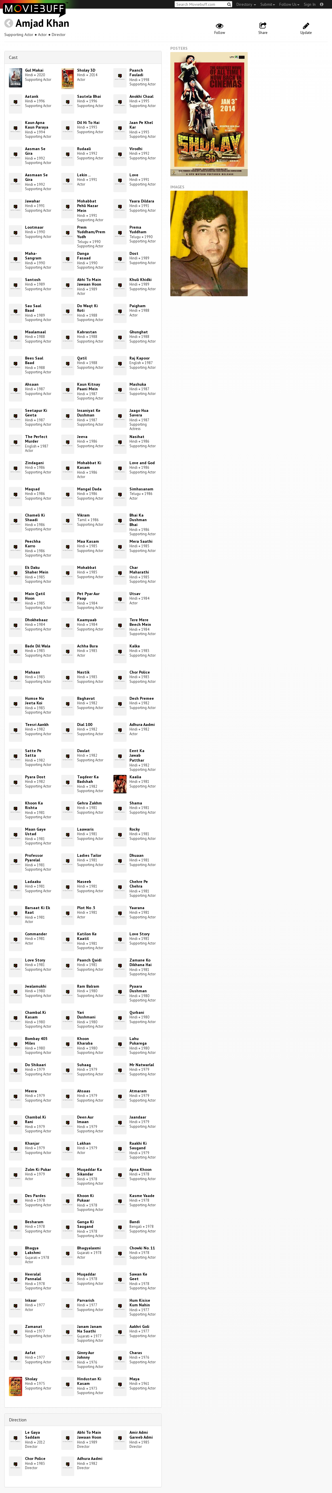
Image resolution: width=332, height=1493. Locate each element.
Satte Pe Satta (33, 753)
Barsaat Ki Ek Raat (37, 910)
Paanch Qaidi (89, 960)
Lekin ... (84, 174)
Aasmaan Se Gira (36, 177)
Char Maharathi (139, 570)
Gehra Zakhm (89, 803)
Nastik (83, 672)
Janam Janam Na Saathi (89, 1329)
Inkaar (31, 1300)
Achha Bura (87, 646)
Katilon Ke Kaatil (87, 936)
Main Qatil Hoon (35, 596)
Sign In (310, 4)
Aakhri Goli (139, 1326)
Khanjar (32, 1143)
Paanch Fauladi (136, 73)
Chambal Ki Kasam (35, 1015)
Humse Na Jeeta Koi (34, 701)
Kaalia (135, 776)
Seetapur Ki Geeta (36, 413)
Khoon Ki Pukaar (85, 1198)
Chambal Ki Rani (35, 1120)
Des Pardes (35, 1195)
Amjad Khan (42, 23)
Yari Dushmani (86, 1015)
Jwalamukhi (35, 986)
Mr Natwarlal (141, 1064)
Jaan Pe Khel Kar (141, 125)
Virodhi (135, 148)
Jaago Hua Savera (138, 413)
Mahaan (32, 672)
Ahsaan (32, 384)
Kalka (134, 646)
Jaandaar (137, 1117)
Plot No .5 (86, 907)
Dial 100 (84, 724)
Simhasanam (141, 489)
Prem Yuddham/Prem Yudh (91, 232)
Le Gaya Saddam (32, 1435)
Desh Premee (141, 698)
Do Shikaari (35, 1064)
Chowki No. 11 (142, 1248)
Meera (31, 1091)
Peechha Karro (33, 544)
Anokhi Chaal (141, 96)
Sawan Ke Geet (138, 1277)
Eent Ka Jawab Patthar (136, 755)
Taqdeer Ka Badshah (88, 779)
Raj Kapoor (139, 358)
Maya (134, 1378)
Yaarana (136, 907)
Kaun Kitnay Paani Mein (88, 387)
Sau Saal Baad (33, 308)
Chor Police (139, 672)
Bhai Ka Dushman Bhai (138, 520)
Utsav (134, 593)
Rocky (134, 829)
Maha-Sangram (33, 256)
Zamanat (33, 1326)
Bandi (134, 1221)
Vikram (83, 515)
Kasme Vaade (141, 1195)
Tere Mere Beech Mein (140, 622)
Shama (135, 803)
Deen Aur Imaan (85, 1120)
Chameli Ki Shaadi (35, 518)
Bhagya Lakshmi (33, 1250)
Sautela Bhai (89, 96)
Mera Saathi (140, 541)
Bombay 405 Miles (36, 1041)
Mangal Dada (89, 489)
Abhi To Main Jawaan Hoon (89, 282)
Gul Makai (34, 70)
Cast (13, 57)
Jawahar (32, 201)
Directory (246, 4)
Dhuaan (136, 855)
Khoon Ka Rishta (34, 805)
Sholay (31, 1378)
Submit (267, 4)
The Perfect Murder (36, 439)
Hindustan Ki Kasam (89, 1381)
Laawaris (85, 829)
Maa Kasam (88, 541)
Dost (133, 253)
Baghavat (86, 698)
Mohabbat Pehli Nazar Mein (87, 205)
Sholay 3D (86, 70)
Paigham (137, 305)
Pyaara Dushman (138, 989)
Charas (135, 1352)
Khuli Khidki (140, 279)
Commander (36, 933)
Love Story (139, 933)
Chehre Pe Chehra (138, 884)
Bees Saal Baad (34, 360)
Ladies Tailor (89, 855)
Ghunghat (138, 331)
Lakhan (84, 1143)
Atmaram (138, 1091)
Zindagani (34, 462)
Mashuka (137, 384)
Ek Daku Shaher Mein (36, 570)
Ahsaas (83, 1091)
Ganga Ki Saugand (85, 1224)
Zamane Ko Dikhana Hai (140, 962)
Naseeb (84, 881)
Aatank (31, 96)
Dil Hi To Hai (88, 122)
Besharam (34, 1221)
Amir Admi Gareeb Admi (141, 1435)
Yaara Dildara (141, 201)
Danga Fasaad (84, 256)
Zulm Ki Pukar (38, 1169)
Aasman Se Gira (35, 151)
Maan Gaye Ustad (35, 832)
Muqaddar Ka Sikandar (89, 1172)
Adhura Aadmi (142, 724)
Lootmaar (34, 227)
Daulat (83, 750)
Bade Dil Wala (37, 646)
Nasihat (136, 436)
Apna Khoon (140, 1169)
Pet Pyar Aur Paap (88, 596)
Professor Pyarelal (34, 858)
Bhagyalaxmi (89, 1248)
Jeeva (82, 436)
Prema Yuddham (137, 230)
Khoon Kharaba (85, 1041)
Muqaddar (86, 1274)
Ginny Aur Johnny (85, 1355)
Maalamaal (35, 331)
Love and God (142, 462)
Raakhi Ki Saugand (138, 1146)
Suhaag (84, 1064)
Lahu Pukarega (138, 1041)
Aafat (30, 1352)
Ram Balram (88, 986)
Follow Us (289, 4)
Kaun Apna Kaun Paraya (36, 125)
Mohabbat (86, 567)
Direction (17, 1420)
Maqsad (32, 489)
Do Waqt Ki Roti (87, 308)
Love (133, 174)
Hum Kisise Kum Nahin (139, 1303)
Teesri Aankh (37, 724)
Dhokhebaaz (36, 619)
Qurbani (136, 1012)
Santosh (33, 279)
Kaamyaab (87, 619)
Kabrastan (87, 331)
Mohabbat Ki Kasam (89, 465)
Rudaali (84, 148)
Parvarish (85, 1300)
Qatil (82, 358)
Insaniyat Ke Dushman (88, 413)
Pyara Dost (35, 776)
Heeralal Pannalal (33, 1277)
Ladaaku (33, 881)
